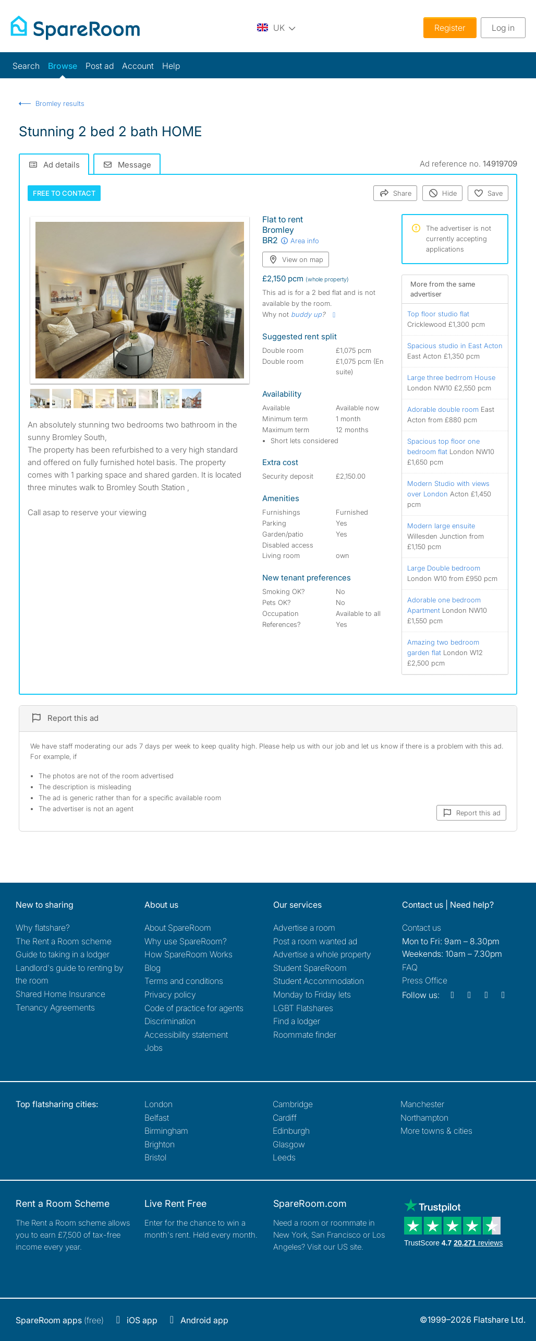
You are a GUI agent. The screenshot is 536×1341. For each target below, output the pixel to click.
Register (450, 27)
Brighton (159, 1144)
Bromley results (59, 103)
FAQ (410, 967)
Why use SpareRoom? (185, 941)
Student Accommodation (318, 981)
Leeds (284, 1157)
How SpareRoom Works (188, 954)
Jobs (153, 1047)
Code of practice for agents (193, 1008)
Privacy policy (170, 994)
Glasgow (289, 1144)
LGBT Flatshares (303, 1008)
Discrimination (170, 1021)
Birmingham (166, 1130)
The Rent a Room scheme (64, 941)
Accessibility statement (186, 1034)
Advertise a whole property (322, 954)
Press (424, 980)
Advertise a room (304, 927)
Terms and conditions (183, 981)
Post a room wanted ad (315, 941)
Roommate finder (304, 1034)
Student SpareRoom (310, 968)
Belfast (156, 1117)
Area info (299, 240)
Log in (503, 27)
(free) (60, 1320)
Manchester (422, 1104)
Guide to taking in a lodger (62, 954)
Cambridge (293, 1104)
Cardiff (285, 1117)
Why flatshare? (43, 927)
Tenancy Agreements (55, 1007)
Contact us (421, 927)
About (177, 927)
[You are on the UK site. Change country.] (276, 27)
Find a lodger (296, 1021)
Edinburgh (291, 1130)
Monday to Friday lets (312, 994)
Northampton (424, 1117)
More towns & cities (436, 1130)
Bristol (155, 1157)
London (158, 1104)
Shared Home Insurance (60, 994)
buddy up (306, 314)
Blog (152, 968)
